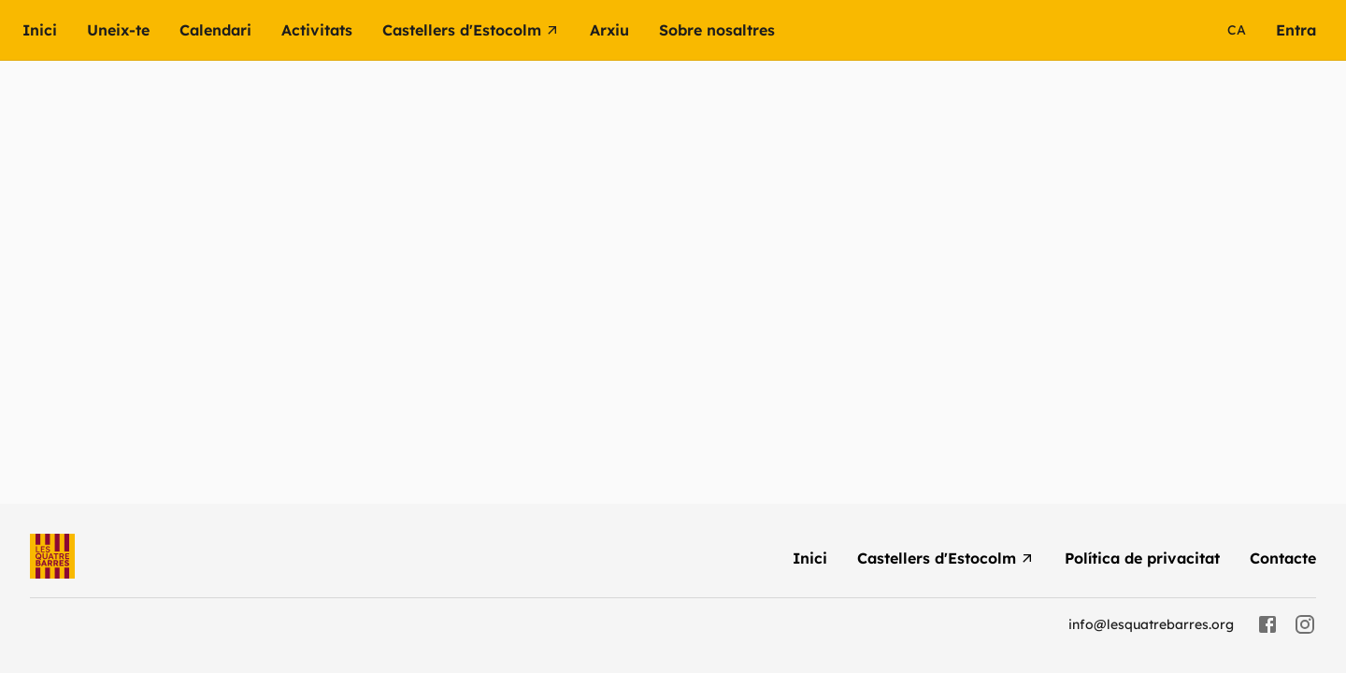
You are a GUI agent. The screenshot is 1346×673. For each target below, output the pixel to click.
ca (1236, 29)
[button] (331, 30)
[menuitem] (54, 30)
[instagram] (1305, 624)
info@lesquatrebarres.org (1151, 624)
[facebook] (1267, 624)
